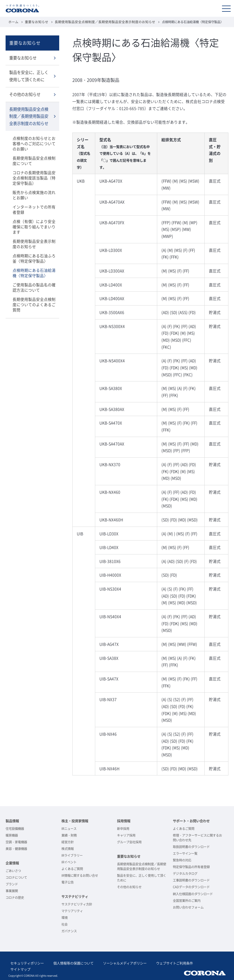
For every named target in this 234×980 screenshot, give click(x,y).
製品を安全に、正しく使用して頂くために (28, 75)
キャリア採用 (126, 835)
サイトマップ (195, 962)
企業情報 (12, 862)
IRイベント (69, 861)
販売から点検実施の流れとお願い (34, 190)
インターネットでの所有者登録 (34, 204)
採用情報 (123, 820)
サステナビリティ (74, 896)
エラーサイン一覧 (185, 853)
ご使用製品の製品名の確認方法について (34, 275)
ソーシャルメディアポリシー (115, 962)
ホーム (13, 21)
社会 (64, 924)
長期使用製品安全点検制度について (34, 157)
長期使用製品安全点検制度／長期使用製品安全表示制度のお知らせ (98, 21)
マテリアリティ (72, 910)
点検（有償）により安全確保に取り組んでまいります (34, 218)
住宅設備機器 (15, 828)
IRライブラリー (72, 855)
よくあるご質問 (72, 868)
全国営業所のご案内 (186, 900)
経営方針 (67, 841)
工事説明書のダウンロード (191, 880)
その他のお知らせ (24, 93)
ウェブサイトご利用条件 (160, 962)
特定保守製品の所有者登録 (191, 866)
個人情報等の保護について (67, 962)
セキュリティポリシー (25, 962)
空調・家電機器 (16, 841)
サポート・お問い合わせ (191, 820)
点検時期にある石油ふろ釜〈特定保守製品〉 (34, 246)
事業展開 (12, 890)
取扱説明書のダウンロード (191, 846)
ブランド (12, 883)
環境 (64, 917)
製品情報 (12, 820)
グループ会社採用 (129, 841)
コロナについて (16, 877)
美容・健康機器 (16, 848)
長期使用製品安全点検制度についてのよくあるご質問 (34, 289)
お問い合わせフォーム (188, 907)
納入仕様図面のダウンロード (193, 893)
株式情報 (67, 848)
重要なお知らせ (35, 21)
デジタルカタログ (185, 873)
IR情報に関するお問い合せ (79, 875)
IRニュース (69, 828)
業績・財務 (69, 835)
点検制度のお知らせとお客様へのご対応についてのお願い (34, 140)
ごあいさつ (13, 870)
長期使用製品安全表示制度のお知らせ (34, 232)
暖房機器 (12, 835)
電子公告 (67, 882)
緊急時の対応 (182, 860)
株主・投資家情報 (74, 820)
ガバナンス (69, 930)
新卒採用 (123, 828)
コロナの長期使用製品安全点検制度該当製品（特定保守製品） (34, 173)
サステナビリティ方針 (76, 904)
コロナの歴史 (15, 897)
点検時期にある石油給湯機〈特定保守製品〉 (34, 260)
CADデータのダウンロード (191, 886)
